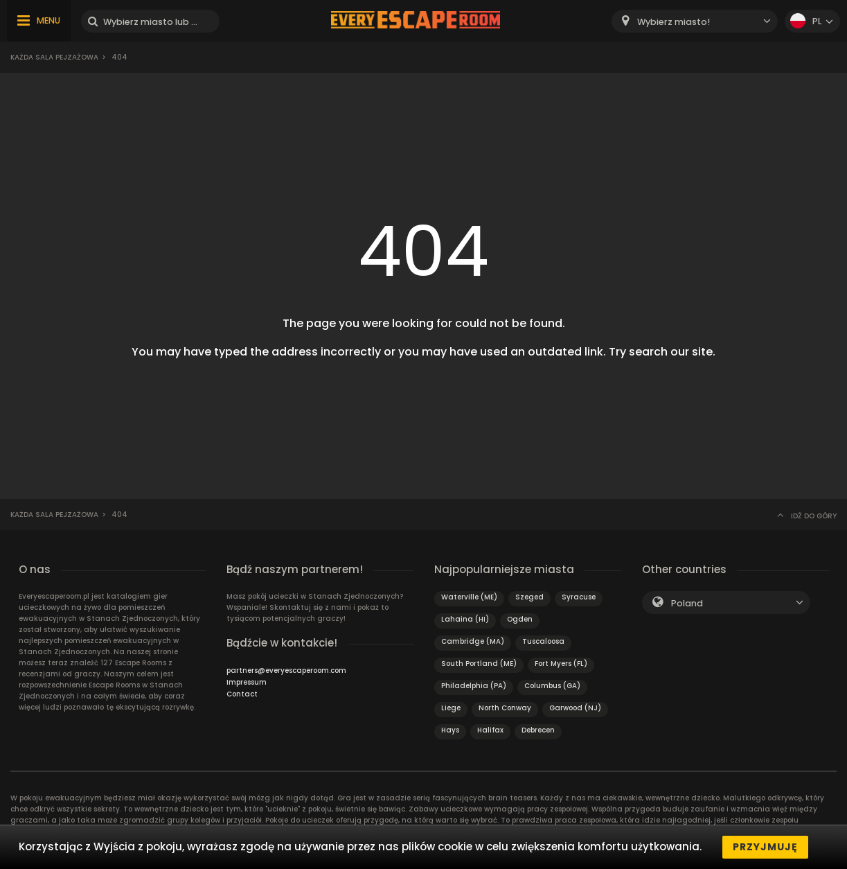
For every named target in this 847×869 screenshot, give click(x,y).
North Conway (505, 708)
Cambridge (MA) (472, 641)
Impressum (246, 682)
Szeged (529, 597)
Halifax (490, 730)
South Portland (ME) (479, 663)
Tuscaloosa (543, 641)
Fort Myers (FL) (561, 663)
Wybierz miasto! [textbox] (673, 22)
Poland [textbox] (687, 603)
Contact (242, 694)
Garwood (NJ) (575, 708)
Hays (450, 730)
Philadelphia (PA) (473, 686)
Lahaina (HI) (465, 619)
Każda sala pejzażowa (54, 57)
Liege (451, 708)
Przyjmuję (765, 847)
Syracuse (579, 597)
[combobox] (695, 21)
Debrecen (538, 730)
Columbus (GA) (552, 686)
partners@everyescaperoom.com (286, 670)
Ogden (520, 619)
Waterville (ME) (469, 597)
